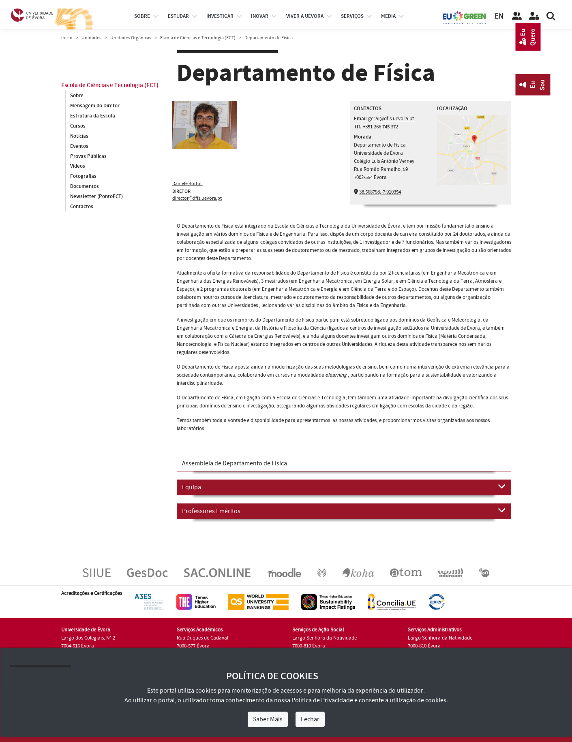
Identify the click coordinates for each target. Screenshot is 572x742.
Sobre (142, 16)
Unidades (91, 38)
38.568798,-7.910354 (380, 192)
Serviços (352, 16)
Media (388, 16)
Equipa (344, 486)
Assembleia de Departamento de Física (234, 463)
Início (67, 38)
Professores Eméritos (344, 510)
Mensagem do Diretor (95, 105)
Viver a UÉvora (304, 16)
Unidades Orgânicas (130, 38)
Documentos (84, 186)
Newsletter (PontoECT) (96, 196)
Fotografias (83, 176)
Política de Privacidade (322, 700)
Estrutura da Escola (92, 115)
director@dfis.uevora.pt (197, 198)
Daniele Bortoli (187, 184)
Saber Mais (268, 719)
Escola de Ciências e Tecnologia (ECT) (198, 38)
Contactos (81, 207)
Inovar (259, 16)
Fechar (310, 719)
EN (499, 16)
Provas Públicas (88, 156)
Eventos (79, 146)
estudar (178, 16)
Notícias (79, 136)
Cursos (78, 126)
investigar (220, 16)
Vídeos (77, 166)
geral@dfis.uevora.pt (391, 118)
